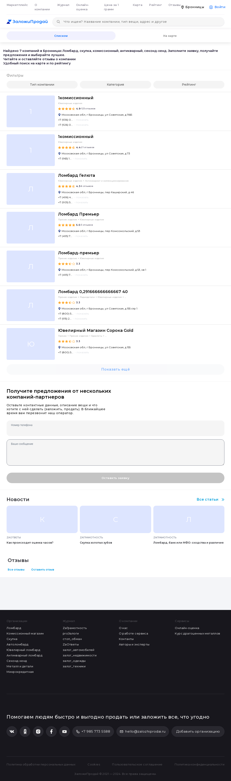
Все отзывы (16, 569)
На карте (170, 36)
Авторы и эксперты (134, 644)
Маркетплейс (17, 5)
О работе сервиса (133, 633)
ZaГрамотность (75, 628)
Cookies (94, 764)
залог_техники (74, 666)
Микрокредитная (20, 671)
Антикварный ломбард (24, 655)
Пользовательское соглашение (137, 764)
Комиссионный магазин (25, 633)
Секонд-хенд (17, 661)
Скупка (12, 639)
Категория (115, 85)
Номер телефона (21, 425)
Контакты (126, 639)
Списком (61, 36)
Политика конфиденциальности (199, 764)
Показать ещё (115, 369)
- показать (81, 119)
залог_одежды (74, 661)
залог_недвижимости (80, 655)
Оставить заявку (115, 478)
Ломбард (14, 628)
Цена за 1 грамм (111, 7)
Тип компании (42, 85)
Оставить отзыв (42, 569)
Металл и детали (20, 666)
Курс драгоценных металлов (197, 633)
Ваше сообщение (22, 444)
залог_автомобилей (79, 650)
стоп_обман (72, 639)
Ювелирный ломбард (23, 650)
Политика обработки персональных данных (41, 764)
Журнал (63, 5)
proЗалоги (71, 633)
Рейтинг (155, 5)
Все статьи (210, 499)
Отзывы (174, 5)
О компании (42, 7)
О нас (123, 628)
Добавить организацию (198, 731)
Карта (137, 5)
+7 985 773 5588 (93, 731)
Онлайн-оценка (82, 7)
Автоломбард (18, 644)
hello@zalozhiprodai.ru (143, 731)
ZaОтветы (71, 644)
